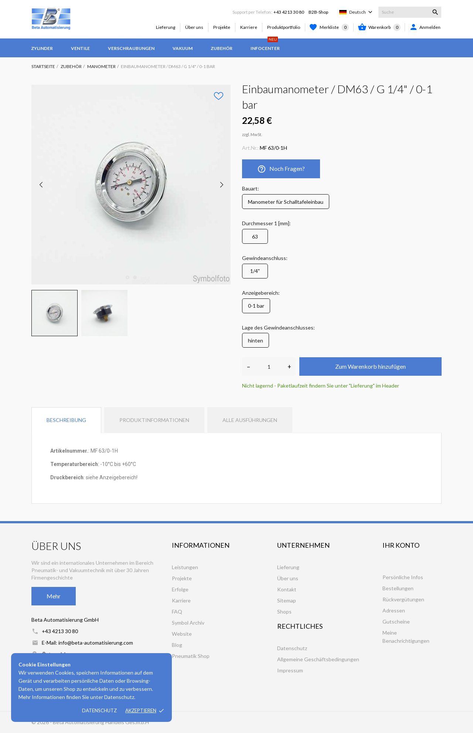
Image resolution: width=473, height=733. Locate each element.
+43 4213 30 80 (288, 12)
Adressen (393, 610)
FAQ (177, 611)
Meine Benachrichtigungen (405, 636)
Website (182, 634)
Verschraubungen (131, 48)
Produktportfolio (283, 27)
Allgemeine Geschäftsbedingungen (318, 659)
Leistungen (185, 567)
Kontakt (286, 589)
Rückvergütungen (403, 599)
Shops (284, 611)
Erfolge (180, 589)
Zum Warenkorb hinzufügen (370, 366)
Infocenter (265, 44)
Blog (177, 645)
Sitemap (286, 600)
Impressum (290, 670)
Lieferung (165, 27)
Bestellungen (398, 588)
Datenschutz (99, 710)
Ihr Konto (400, 545)
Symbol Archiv (188, 622)
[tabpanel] (131, 184)
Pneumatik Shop (191, 656)
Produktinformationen (154, 420)
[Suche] (409, 12)
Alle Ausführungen (249, 420)
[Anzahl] (269, 366)
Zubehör (221, 48)
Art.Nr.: (250, 148)
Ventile (80, 48)
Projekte (221, 27)
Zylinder (42, 48)
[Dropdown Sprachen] (361, 12)
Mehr (54, 595)
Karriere (248, 27)
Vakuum (183, 48)
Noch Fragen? (281, 169)
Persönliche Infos (402, 577)
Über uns (194, 27)
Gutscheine (396, 621)
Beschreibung (66, 420)
